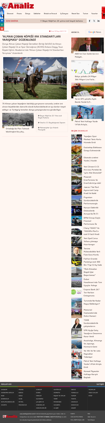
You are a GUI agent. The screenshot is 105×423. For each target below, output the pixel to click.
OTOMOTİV (57, 392)
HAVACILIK (74, 402)
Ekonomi (10, 13)
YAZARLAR (92, 389)
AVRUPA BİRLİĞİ (41, 408)
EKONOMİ (4, 389)
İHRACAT (39, 395)
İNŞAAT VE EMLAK (59, 395)
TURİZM (73, 395)
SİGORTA (4, 405)
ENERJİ (73, 389)
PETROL (21, 402)
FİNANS (21, 389)
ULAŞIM (56, 408)
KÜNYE (73, 414)
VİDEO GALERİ (93, 392)
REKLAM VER (6, 384)
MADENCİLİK (23, 405)
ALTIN (20, 399)
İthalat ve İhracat (50, 13)
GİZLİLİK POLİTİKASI (77, 417)
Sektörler (37, 13)
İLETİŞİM (100, 384)
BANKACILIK (5, 399)
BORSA (21, 392)
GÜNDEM (39, 389)
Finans (19, 13)
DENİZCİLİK (75, 405)
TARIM (56, 399)
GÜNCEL (6, 31)
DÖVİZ (21, 395)
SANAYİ (73, 408)
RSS (89, 414)
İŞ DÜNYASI (39, 399)
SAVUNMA (57, 405)
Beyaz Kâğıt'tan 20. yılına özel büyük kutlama (64, 21)
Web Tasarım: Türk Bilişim (92, 418)
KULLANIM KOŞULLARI (77, 420)
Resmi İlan (75, 13)
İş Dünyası (64, 13)
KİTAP (90, 395)
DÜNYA (38, 392)
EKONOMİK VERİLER (7, 392)
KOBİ (2, 395)
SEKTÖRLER (57, 389)
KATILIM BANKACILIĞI (8, 402)
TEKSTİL (73, 399)
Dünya (27, 13)
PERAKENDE (58, 402)
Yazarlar (94, 13)
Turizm (85, 13)
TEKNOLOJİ (74, 392)
